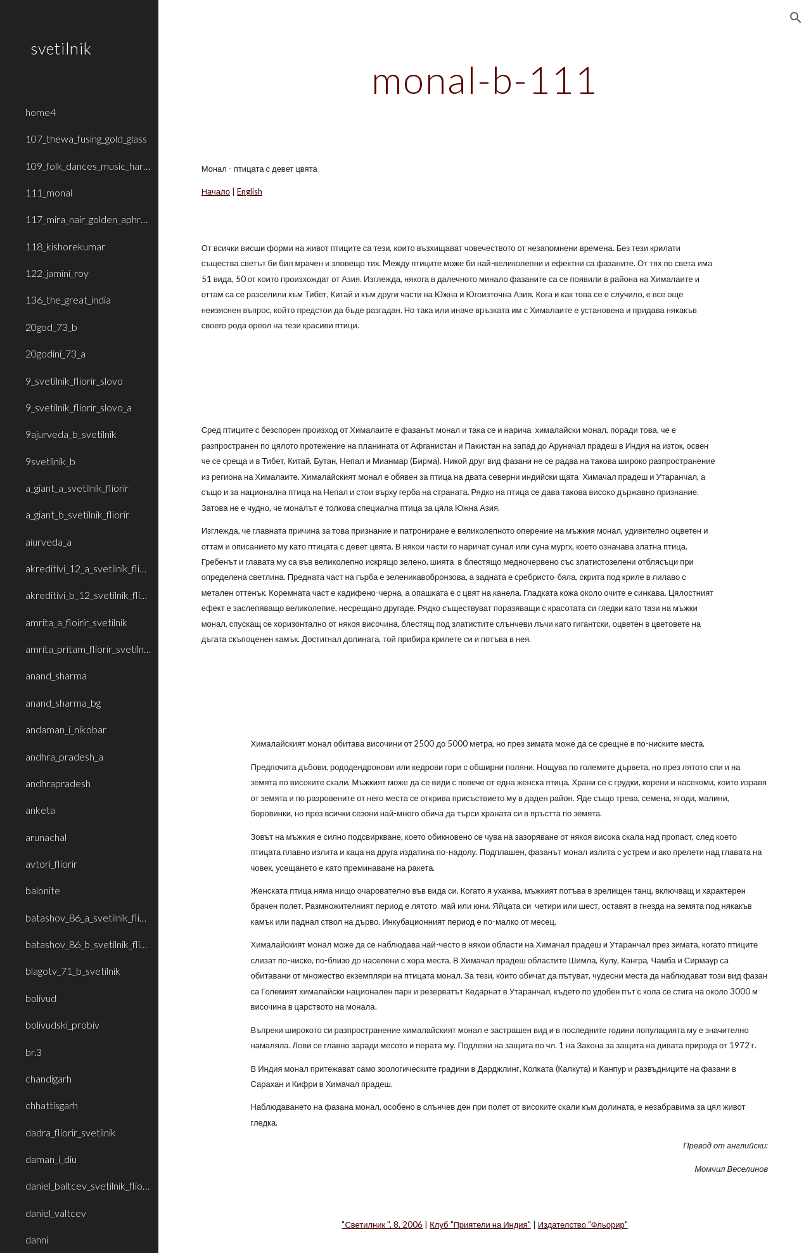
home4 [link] (40, 112)
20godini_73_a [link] (55, 353)
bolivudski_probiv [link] (62, 1024)
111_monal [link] (48, 192)
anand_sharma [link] (56, 675)
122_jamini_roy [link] (57, 273)
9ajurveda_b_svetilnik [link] (71, 434)
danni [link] (36, 1239)
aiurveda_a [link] (48, 542)
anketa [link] (40, 810)
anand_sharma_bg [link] (63, 703)
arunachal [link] (46, 837)
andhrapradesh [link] (58, 783)
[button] (796, 18)
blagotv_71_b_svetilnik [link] (72, 971)
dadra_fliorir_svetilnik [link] (70, 1132)
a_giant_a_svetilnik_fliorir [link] (77, 488)
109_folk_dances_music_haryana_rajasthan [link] (88, 166)
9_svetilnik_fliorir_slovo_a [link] (78, 407)
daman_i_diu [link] (51, 1159)
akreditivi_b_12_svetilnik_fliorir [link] (88, 595)
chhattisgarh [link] (51, 1105)
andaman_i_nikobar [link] (65, 729)
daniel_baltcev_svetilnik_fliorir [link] (88, 1185)
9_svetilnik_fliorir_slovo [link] (74, 381)
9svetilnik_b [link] (50, 461)
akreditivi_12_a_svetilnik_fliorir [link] (88, 568)
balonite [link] (42, 890)
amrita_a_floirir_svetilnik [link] (76, 622)
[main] (484, 79)
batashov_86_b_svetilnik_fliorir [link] (88, 944)
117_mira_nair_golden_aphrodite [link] (88, 219)
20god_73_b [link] (51, 327)
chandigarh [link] (48, 1078)
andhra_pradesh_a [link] (64, 756)
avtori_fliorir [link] (51, 864)
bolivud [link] (40, 998)
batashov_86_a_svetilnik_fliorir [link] (88, 917)
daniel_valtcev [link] (55, 1213)
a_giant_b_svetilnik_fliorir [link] (77, 514)
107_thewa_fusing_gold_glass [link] (86, 138)
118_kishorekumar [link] (65, 246)
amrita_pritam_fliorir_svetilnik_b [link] (88, 649)
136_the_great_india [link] (68, 299)
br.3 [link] (33, 1052)
